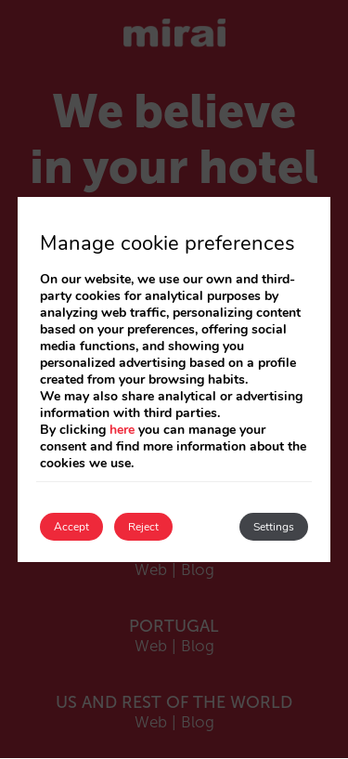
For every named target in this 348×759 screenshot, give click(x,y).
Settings (273, 526)
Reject (143, 526)
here (122, 429)
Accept (71, 526)
